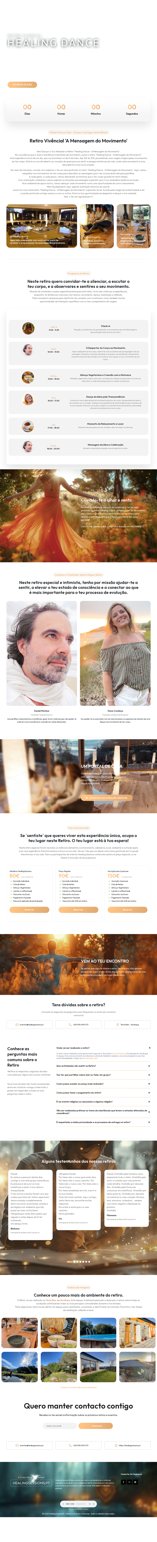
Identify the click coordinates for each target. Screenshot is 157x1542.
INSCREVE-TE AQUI (22, 84)
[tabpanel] (78, 388)
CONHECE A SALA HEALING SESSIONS (106, 798)
